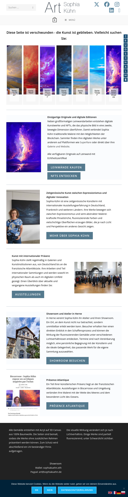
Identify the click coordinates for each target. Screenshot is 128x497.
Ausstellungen (28, 294)
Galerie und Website (58, 146)
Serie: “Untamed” (64, 93)
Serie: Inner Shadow (113, 94)
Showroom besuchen (67, 360)
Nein (50, 490)
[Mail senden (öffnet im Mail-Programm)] (119, 10)
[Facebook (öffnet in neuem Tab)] (107, 4)
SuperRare (85, 142)
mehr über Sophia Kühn (70, 235)
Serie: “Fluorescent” (47, 94)
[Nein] (124, 488)
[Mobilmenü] (70, 20)
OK (36, 490)
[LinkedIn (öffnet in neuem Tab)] (111, 10)
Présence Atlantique (67, 406)
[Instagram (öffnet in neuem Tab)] (117, 4)
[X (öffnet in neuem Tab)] (96, 4)
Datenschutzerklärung (77, 490)
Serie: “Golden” (14, 93)
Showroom (56, 463)
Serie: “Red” (31, 92)
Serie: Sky (80, 92)
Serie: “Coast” (97, 93)
